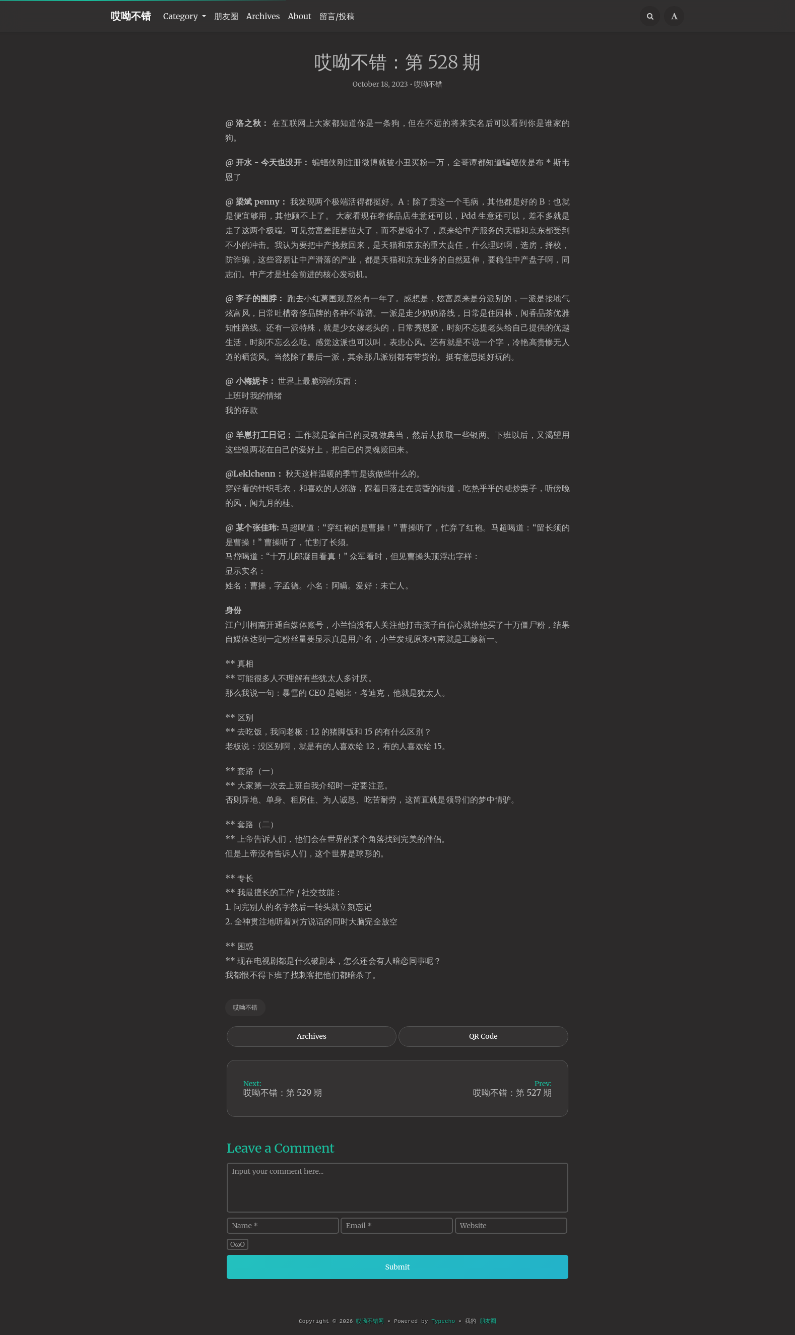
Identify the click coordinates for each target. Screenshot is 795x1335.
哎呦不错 (131, 16)
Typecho (443, 1321)
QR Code (483, 1047)
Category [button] (181, 16)
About (300, 16)
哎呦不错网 (370, 1321)
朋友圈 (226, 16)
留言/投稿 (337, 16)
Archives (263, 16)
